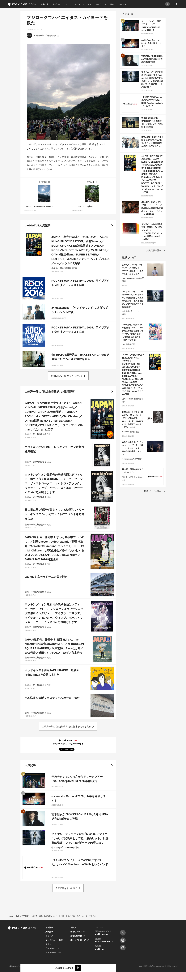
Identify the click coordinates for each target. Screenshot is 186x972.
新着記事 (44, 4)
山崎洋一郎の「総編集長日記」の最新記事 (50, 391)
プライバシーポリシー (44, 966)
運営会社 (73, 966)
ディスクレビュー (53, 952)
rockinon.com (22, 4)
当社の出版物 (76, 935)
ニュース (67, 4)
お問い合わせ (61, 966)
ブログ (98, 4)
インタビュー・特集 (83, 4)
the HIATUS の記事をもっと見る (67, 375)
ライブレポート (52, 948)
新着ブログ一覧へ (153, 491)
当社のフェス (124, 4)
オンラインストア (78, 939)
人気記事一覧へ (154, 250)
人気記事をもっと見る (66, 888)
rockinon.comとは (14, 966)
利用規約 (28, 966)
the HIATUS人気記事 (37, 225)
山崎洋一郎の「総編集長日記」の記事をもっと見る (66, 726)
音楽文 (73, 927)
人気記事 (56, 4)
